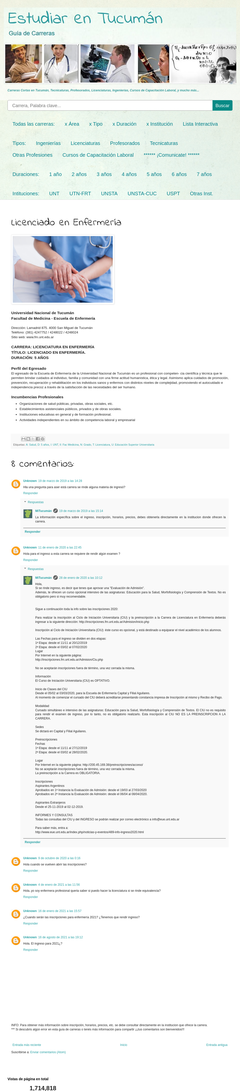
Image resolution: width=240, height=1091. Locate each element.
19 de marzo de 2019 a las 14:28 (60, 481)
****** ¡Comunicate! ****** (172, 155)
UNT (54, 193)
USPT (173, 193)
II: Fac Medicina (69, 444)
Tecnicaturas (164, 143)
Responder (30, 493)
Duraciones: (25, 174)
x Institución (159, 124)
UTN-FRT (80, 193)
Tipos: (19, 143)
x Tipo (95, 124)
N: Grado (85, 444)
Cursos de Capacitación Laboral (98, 155)
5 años (154, 174)
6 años (179, 174)
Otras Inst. (201, 193)
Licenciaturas (85, 143)
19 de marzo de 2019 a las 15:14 (81, 511)
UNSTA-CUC (142, 193)
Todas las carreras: (33, 124)
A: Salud (31, 444)
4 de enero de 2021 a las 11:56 (59, 884)
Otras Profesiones (32, 155)
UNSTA (109, 193)
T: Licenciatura (101, 444)
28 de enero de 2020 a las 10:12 (80, 578)
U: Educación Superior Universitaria (133, 444)
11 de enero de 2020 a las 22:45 (60, 547)
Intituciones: (25, 193)
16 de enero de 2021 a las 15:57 (60, 911)
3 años (104, 174)
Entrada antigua (217, 1045)
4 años (129, 174)
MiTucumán (43, 511)
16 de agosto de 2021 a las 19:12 (60, 937)
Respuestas (36, 502)
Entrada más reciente (26, 1045)
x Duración (124, 124)
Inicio (123, 1045)
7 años (204, 174)
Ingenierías (48, 143)
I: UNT (54, 444)
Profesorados (125, 143)
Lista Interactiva (200, 124)
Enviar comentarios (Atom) (48, 1052)
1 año (55, 174)
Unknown (30, 481)
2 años (79, 174)
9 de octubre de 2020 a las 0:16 (59, 858)
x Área (72, 124)
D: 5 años (43, 444)
